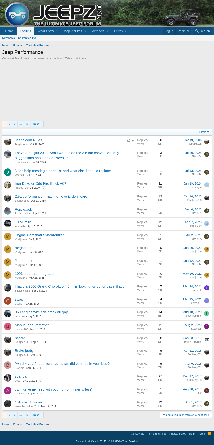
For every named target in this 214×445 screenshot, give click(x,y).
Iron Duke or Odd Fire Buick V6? (40, 184)
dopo (17, 380)
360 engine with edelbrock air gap (41, 312)
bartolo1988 (21, 329)
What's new (46, 31)
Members (98, 31)
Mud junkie (21, 239)
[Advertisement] (107, 91)
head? (20, 338)
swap (19, 299)
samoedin (20, 226)
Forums (25, 31)
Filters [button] (202, 132)
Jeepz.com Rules (28, 140)
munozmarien (22, 162)
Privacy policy (177, 433)
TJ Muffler (23, 222)
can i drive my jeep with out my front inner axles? (53, 389)
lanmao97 (196, 303)
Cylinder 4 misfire (28, 402)
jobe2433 (20, 175)
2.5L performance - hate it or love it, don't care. (51, 196)
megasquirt (23, 248)
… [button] (20, 123)
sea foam (22, 376)
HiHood (19, 187)
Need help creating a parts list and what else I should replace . (64, 171)
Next (36, 123)
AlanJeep (20, 393)
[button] (57, 31)
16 (26, 123)
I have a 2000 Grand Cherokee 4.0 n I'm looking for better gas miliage (70, 286)
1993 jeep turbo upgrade (34, 274)
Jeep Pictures (72, 31)
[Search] (202, 31)
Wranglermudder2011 (27, 406)
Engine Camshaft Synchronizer (39, 235)
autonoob (196, 328)
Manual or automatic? (32, 325)
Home (9, 31)
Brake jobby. (24, 351)
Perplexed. (23, 209)
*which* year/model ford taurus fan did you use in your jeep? (62, 364)
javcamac (20, 316)
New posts (8, 37)
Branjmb (19, 368)
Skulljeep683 (22, 200)
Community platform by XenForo (107, 441)
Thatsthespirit (22, 290)
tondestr (197, 290)
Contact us (137, 433)
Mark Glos (196, 225)
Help (192, 433)
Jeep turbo (23, 261)
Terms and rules (156, 433)
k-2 (200, 393)
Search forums (27, 37)
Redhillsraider (22, 213)
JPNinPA (197, 156)
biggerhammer (194, 315)
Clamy (18, 303)
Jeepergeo (196, 187)
